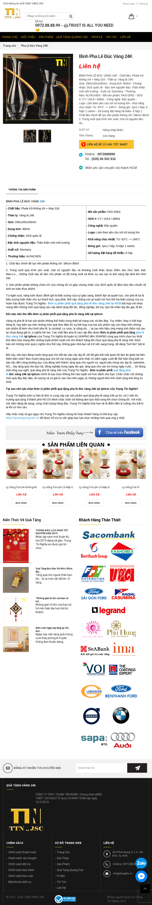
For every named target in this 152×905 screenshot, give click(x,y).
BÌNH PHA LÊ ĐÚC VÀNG (22, 456)
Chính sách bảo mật (20, 876)
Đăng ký (143, 3)
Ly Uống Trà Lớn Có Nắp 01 (58, 742)
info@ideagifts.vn (122, 873)
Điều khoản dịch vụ (19, 881)
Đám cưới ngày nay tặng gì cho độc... (52, 629)
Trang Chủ (63, 852)
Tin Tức (61, 881)
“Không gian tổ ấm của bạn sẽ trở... (52, 600)
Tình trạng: (86, 135)
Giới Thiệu (63, 858)
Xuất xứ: (84, 129)
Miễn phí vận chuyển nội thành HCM (111, 167)
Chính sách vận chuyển (22, 858)
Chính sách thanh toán (22, 852)
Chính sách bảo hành (21, 870)
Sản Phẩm (63, 864)
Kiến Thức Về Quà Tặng (22, 520)
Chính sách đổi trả (19, 864)
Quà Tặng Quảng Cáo (70, 870)
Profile (61, 876)
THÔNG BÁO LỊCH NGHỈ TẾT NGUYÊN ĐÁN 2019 (52, 532)
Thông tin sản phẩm (22, 445)
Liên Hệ (61, 887)
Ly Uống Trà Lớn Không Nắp (22, 742)
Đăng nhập (129, 3)
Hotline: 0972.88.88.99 (126, 864)
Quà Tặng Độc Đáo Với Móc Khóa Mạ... (54, 570)
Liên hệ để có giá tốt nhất (104, 144)
